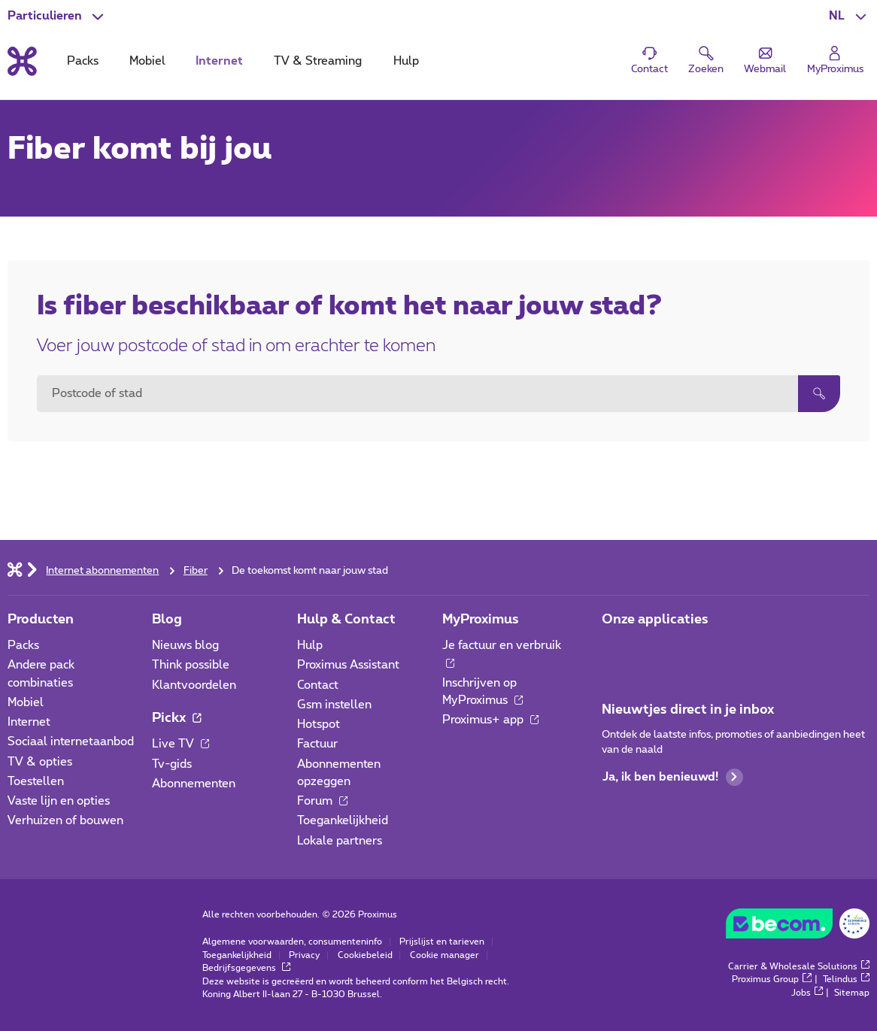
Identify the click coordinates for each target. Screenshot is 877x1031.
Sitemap (851, 993)
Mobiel (26, 702)
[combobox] (417, 393)
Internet (29, 722)
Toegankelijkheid (342, 820)
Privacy (304, 955)
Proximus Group (772, 979)
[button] (849, 16)
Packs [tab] (83, 61)
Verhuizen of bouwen (65, 820)
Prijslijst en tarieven (441, 942)
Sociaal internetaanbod (71, 741)
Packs (23, 645)
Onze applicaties (655, 619)
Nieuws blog (185, 645)
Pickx (177, 717)
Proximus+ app (490, 720)
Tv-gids (172, 764)
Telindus (846, 979)
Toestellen (36, 781)
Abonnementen (193, 784)
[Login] (835, 60)
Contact (317, 685)
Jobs (807, 993)
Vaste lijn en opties (59, 801)
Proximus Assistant (348, 665)
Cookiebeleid (365, 955)
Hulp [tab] (406, 61)
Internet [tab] (219, 61)
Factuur (317, 744)
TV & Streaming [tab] (318, 61)
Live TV (181, 744)
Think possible (190, 665)
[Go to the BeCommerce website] (798, 927)
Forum (322, 801)
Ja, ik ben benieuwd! (672, 777)
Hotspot (318, 724)
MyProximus (480, 619)
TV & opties (40, 762)
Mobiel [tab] (147, 61)
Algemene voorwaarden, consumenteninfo (292, 942)
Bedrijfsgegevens (246, 968)
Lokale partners (339, 841)
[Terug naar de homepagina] (22, 61)
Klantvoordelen (194, 685)
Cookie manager (444, 955)
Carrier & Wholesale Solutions (799, 967)
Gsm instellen (334, 705)
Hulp (310, 645)
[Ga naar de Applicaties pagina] (615, 650)
